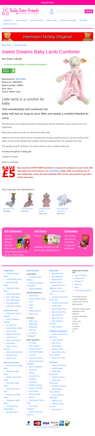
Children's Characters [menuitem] (68, 20)
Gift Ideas (53, 362)
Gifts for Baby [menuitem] (51, 20)
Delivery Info (79, 278)
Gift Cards (40, 231)
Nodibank (32, 379)
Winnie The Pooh (58, 358)
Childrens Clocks (58, 377)
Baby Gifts (6, 45)
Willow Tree (33, 314)
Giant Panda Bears (13, 340)
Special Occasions (11, 363)
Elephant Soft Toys (13, 334)
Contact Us (79, 281)
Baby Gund (33, 321)
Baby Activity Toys (59, 312)
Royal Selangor (35, 394)
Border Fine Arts (35, 349)
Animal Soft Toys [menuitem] (36, 20)
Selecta (32, 397)
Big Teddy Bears (12, 303)
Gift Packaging (13, 231)
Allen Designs (34, 346)
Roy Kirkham (34, 391)
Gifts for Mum (57, 410)
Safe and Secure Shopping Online (47, 427)
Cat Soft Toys (11, 325)
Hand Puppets (57, 368)
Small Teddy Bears (13, 294)
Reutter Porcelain (35, 388)
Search (89, 11)
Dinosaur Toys (11, 355)
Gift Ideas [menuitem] (83, 20)
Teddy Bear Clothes (13, 306)
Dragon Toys (11, 358)
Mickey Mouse (57, 340)
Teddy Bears (9, 271)
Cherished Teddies (36, 352)
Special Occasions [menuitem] (10, 24)
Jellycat (32, 373)
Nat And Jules (34, 376)
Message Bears (12, 412)
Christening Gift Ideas (60, 303)
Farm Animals (11, 331)
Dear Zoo (32, 330)
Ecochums (33, 370)
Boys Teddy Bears (13, 297)
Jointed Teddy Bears (14, 279)
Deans (31, 305)
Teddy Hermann (35, 311)
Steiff (31, 308)
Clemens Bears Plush (37, 299)
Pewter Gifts (56, 306)
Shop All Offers (47, 3)
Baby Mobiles (57, 327)
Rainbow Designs (35, 385)
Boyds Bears (34, 296)
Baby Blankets (20, 45)
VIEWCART (51, 12)
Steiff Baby (21, 79)
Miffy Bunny (56, 343)
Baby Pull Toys (57, 318)
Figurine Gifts (57, 401)
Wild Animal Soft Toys (14, 352)
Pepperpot (33, 382)
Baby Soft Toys (57, 274)
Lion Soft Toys (11, 337)
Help (76, 287)
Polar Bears (10, 343)
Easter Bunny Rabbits (14, 328)
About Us (78, 284)
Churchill (32, 355)
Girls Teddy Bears (13, 300)
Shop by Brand (33, 271)
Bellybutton (33, 327)
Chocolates (71, 231)
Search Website (81, 275)
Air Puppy (32, 343)
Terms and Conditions (83, 290)
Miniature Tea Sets (59, 386)
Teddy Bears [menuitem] (8, 20)
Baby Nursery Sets (59, 309)
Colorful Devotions (36, 358)
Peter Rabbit (56, 346)
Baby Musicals (57, 277)
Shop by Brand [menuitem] (21, 20)
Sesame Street (57, 349)
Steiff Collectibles (35, 289)
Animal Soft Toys (11, 310)
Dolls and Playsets (59, 365)
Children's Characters (58, 331)
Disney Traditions (35, 367)
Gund (31, 302)
